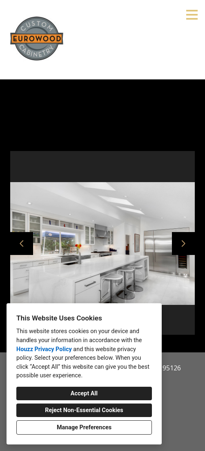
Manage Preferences (84, 427)
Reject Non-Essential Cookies (84, 410)
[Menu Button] (192, 15)
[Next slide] (183, 243)
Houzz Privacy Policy (44, 349)
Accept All (84, 393)
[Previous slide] (21, 243)
